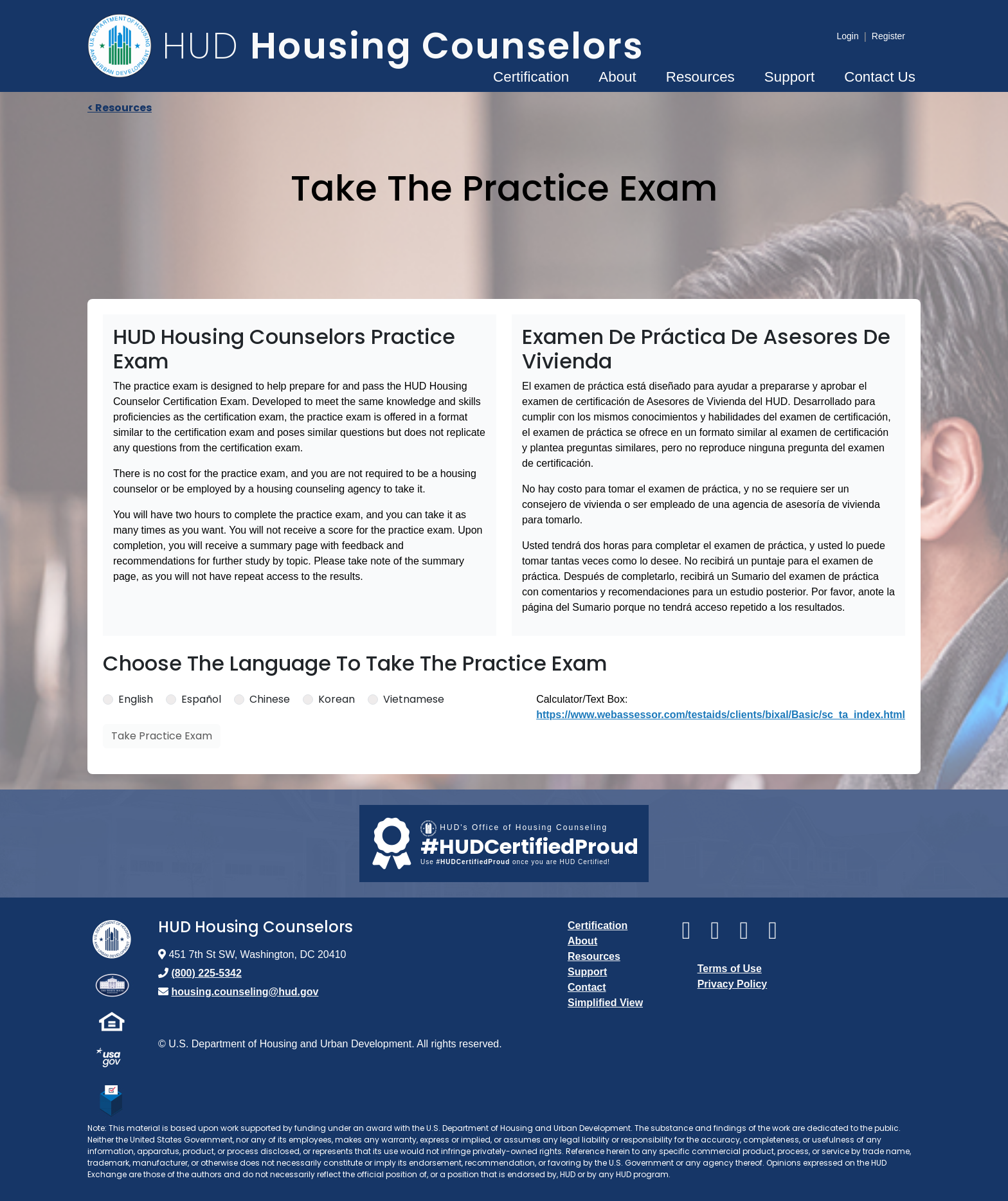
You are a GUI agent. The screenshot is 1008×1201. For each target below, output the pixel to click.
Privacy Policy (733, 984)
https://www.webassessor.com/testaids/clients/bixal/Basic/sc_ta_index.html (720, 714)
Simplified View (605, 1002)
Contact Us (879, 77)
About (617, 77)
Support (789, 77)
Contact (587, 987)
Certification (531, 77)
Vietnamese (413, 699)
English (135, 699)
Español (201, 699)
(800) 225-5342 (206, 973)
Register (888, 36)
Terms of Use (730, 968)
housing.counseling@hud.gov (244, 991)
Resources (700, 77)
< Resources (119, 107)
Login (847, 36)
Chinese (269, 699)
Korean (336, 699)
